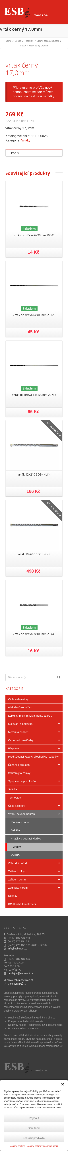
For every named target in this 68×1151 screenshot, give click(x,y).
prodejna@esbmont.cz (20, 1030)
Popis (15, 210)
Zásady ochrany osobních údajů (42, 1146)
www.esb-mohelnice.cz (20, 1037)
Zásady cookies (17, 1146)
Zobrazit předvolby (34, 1138)
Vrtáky (25, 198)
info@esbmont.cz (17, 1005)
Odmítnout (34, 1128)
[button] (62, 1084)
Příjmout (34, 1118)
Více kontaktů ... (17, 1041)
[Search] (58, 734)
